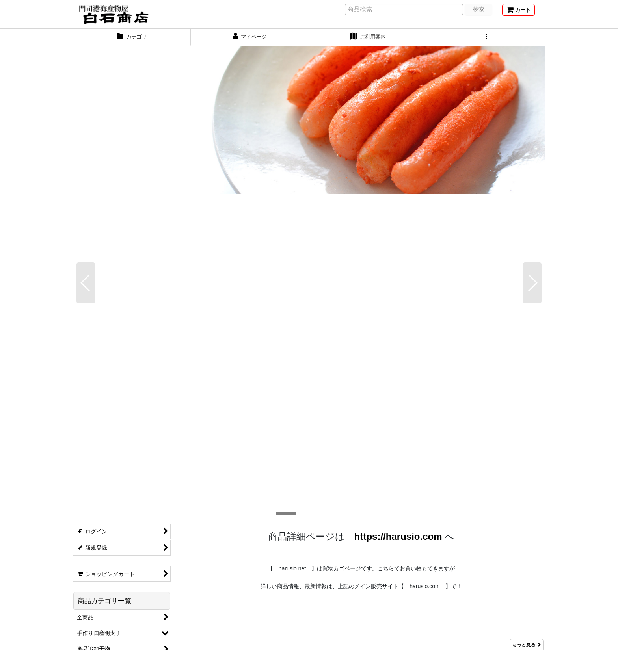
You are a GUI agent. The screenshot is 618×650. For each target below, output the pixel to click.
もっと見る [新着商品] (526, 320)
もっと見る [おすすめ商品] (526, 372)
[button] (486, 37)
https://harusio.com (398, 211)
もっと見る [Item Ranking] (526, 346)
